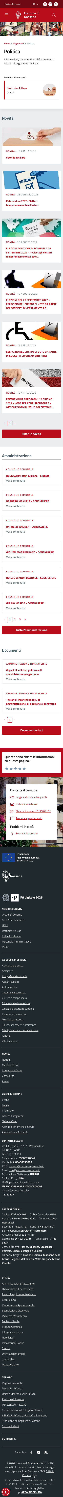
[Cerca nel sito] (54, 15)
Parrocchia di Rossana (14, 1405)
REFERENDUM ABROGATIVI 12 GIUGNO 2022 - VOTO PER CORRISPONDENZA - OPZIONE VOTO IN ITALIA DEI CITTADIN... (30, 403)
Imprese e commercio (14, 1014)
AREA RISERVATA (29, 1492)
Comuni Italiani (10, 1426)
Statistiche (8, 1359)
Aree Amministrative (13, 920)
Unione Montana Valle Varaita (19, 1394)
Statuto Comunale (12, 1327)
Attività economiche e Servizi (18, 1127)
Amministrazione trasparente (26, 663)
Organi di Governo (12, 915)
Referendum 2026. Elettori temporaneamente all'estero (22, 203)
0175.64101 (13, 1150)
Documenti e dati (31, 730)
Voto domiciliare (17, 88)
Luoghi (5, 1105)
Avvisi (5, 1081)
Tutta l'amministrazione (31, 630)
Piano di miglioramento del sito (19, 1294)
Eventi (5, 1100)
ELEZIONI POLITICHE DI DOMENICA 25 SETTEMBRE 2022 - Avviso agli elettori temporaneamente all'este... (29, 252)
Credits (6, 1348)
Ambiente (7, 971)
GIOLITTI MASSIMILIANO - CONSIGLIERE (30, 552)
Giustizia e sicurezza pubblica (18, 1009)
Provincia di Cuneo (12, 1388)
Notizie (6, 1060)
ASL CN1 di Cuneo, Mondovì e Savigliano (24, 1415)
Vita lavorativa (10, 1041)
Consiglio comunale (19, 469)
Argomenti (18, 43)
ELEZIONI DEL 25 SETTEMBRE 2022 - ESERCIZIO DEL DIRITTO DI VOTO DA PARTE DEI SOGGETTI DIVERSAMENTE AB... (31, 304)
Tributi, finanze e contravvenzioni (20, 1030)
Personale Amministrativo (16, 941)
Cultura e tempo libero (14, 998)
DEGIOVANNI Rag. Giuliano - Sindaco (27, 476)
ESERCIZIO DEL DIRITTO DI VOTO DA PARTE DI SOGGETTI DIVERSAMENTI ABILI (31, 354)
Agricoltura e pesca (12, 965)
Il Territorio (8, 1110)
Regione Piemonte (12, 1383)
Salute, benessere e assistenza (19, 1025)
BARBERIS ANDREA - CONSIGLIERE (27, 527)
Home (7, 43)
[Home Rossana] (30, 15)
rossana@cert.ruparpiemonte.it (26, 1166)
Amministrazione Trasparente (18, 1283)
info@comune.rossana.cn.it (24, 1170)
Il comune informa (12, 1070)
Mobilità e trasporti (12, 1019)
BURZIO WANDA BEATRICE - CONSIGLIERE (31, 578)
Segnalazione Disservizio (15, 1310)
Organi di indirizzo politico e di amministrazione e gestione (24, 672)
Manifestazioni (10, 1065)
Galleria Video (9, 1121)
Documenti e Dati (11, 931)
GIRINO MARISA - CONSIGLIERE (25, 603)
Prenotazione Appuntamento (18, 1305)
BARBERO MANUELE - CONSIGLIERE (27, 501)
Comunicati (8, 1076)
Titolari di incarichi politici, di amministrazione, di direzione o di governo (31, 702)
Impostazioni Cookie (13, 1343)
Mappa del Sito (10, 1364)
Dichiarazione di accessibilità (17, 1289)
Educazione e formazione (16, 1003)
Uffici (5, 925)
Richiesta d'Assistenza (14, 1316)
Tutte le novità (31, 434)
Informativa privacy (13, 1332)
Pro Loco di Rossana (13, 1399)
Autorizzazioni (9, 987)
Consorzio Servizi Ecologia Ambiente (22, 1410)
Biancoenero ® (34, 1484)
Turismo (6, 1036)
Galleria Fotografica (13, 1116)
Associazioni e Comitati (15, 1132)
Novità (10, 151)
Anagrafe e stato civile (14, 976)
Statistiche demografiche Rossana (21, 1421)
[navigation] (7, 15)
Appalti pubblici (10, 982)
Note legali (8, 1337)
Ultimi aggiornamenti (13, 1354)
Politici (5, 947)
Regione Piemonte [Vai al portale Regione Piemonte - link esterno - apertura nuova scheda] (12, 4)
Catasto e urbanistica (14, 992)
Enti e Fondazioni (11, 936)
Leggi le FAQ (9, 1300)
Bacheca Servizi (10, 1321)
